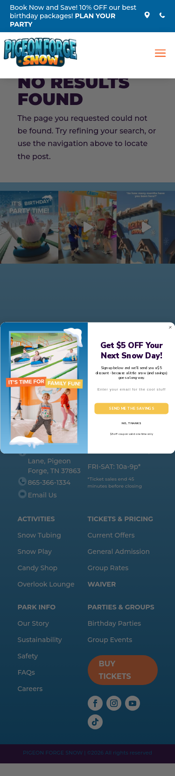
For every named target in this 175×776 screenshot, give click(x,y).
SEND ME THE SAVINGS (131, 408)
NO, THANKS (131, 423)
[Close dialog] (170, 327)
